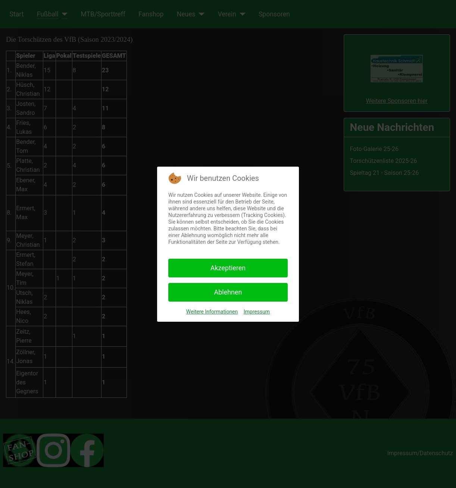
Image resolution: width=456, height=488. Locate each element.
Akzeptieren (228, 268)
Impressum (257, 312)
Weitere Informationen (212, 312)
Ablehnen (228, 292)
